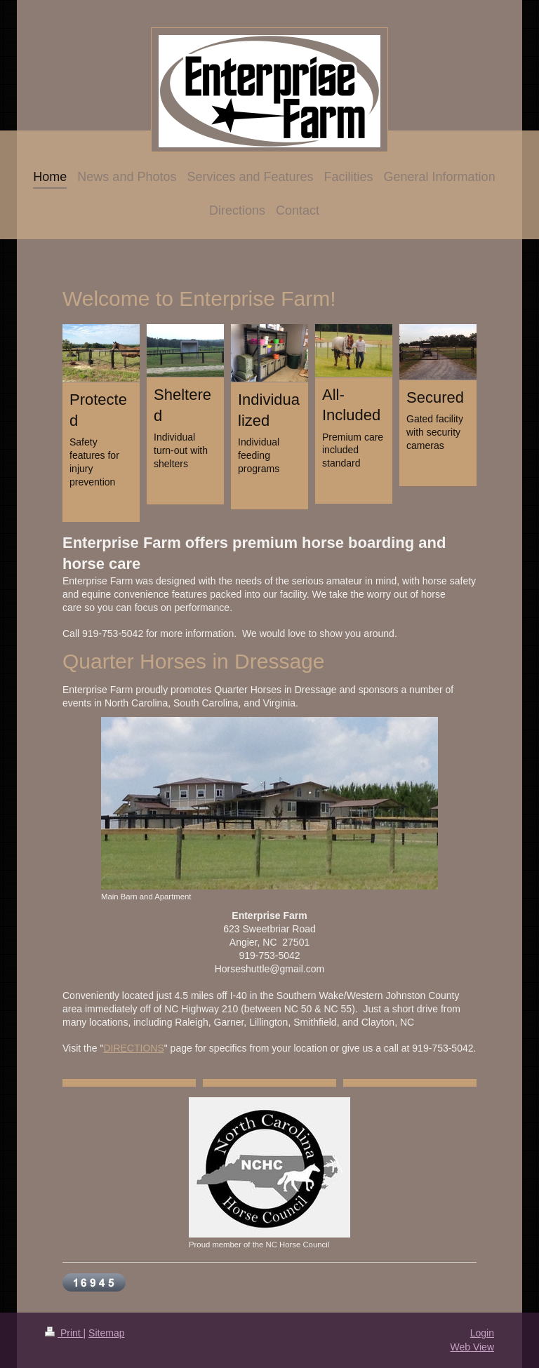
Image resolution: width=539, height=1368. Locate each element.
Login (482, 1333)
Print (64, 1333)
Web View (472, 1347)
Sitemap (106, 1333)
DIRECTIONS (133, 1048)
